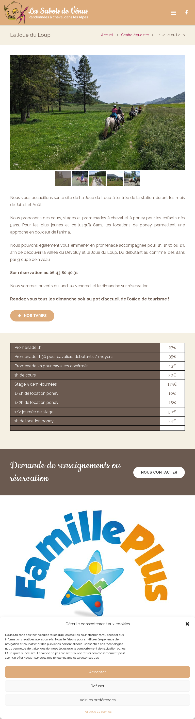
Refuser (97, 686)
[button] (187, 623)
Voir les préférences (98, 700)
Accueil (107, 35)
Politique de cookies (97, 711)
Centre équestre (135, 35)
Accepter (97, 672)
